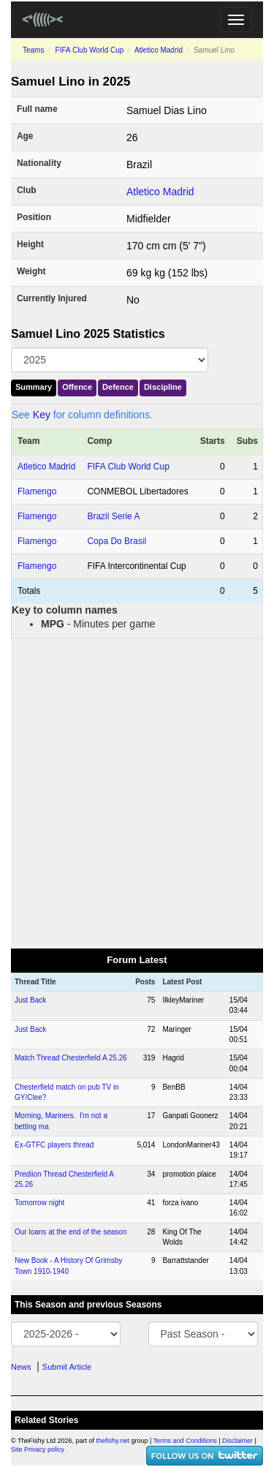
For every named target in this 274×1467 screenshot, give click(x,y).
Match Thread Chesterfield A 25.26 (71, 1058)
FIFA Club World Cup (90, 50)
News (21, 1366)
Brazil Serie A (113, 516)
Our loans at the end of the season (70, 1232)
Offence (77, 386)
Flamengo (37, 491)
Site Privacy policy (37, 1449)
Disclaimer (237, 1440)
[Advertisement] (137, 792)
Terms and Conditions (185, 1440)
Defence (118, 386)
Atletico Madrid (158, 50)
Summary (33, 386)
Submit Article (66, 1366)
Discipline (163, 386)
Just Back (30, 1000)
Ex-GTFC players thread (54, 1145)
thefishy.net (112, 1440)
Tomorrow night (39, 1203)
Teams (33, 50)
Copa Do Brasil (116, 541)
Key (41, 415)
